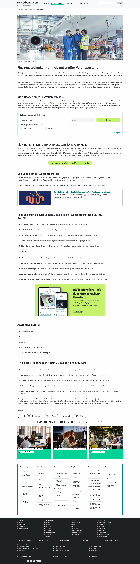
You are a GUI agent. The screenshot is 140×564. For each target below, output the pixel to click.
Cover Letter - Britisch (27, 498)
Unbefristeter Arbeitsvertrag (76, 486)
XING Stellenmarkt (96, 547)
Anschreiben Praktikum (27, 479)
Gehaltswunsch (76, 512)
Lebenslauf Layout (111, 474)
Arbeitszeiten (76, 470)
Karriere (70, 4)
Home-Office (25, 128)
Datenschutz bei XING (61, 556)
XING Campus (58, 548)
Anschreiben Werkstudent (25, 482)
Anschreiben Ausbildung (27, 486)
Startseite (20, 9)
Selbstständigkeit (50, 532)
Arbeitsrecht (75, 534)
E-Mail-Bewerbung (94, 470)
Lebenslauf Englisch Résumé (111, 478)
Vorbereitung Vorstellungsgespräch (95, 503)
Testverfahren (102, 532)
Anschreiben (22, 524)
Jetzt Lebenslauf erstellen (59, 163)
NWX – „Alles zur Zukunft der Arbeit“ (29, 548)
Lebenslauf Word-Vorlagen (26, 470)
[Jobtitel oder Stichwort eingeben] (44, 120)
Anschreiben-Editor (60, 547)
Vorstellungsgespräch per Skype (95, 508)
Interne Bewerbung (94, 480)
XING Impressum (43, 540)
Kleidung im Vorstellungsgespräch (95, 499)
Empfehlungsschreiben (95, 483)
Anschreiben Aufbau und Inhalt (44, 483)
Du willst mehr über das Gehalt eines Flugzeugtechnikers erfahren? (82, 191)
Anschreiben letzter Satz (43, 491)
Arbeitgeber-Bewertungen (62, 550)
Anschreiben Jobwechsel (27, 490)
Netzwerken (49, 534)
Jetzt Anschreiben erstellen (81, 163)
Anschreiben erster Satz (44, 487)
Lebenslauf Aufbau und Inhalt (112, 470)
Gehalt (74, 526)
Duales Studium (59, 498)
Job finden (108, 120)
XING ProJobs (22, 550)
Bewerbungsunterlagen (61, 473)
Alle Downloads (103, 536)
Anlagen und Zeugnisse (95, 473)
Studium (58, 495)
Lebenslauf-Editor (24, 547)
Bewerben (45, 4)
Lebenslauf (22, 526)
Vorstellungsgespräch (25, 528)
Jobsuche (48, 528)
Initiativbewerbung (60, 477)
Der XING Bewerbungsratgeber (78, 490)
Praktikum (58, 502)
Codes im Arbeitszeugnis (76, 501)
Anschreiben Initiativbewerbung (26, 475)
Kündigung (75, 505)
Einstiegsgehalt (76, 508)
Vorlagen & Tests (81, 4)
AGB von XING (94, 556)
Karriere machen (76, 524)
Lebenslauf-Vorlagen (104, 524)
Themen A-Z (84, 540)
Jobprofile (40, 9)
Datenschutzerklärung (25, 556)
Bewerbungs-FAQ (64, 540)
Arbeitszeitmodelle (77, 473)
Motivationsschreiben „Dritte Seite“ (44, 504)
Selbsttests (102, 530)
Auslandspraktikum (60, 505)
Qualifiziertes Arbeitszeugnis (59, 480)
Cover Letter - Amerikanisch (25, 494)
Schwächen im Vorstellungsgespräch (95, 495)
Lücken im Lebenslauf (112, 482)
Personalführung (76, 532)
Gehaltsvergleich (95, 550)
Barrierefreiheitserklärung (24, 540)
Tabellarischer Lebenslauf (110, 486)
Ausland (48, 536)
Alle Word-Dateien (104, 534)
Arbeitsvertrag (59, 470)
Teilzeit (49, 128)
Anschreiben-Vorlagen (105, 522)
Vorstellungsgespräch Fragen (95, 490)
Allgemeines (22, 522)
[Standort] (83, 120)
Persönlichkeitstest (43, 473)
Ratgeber (101, 526)
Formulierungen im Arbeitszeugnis (77, 477)
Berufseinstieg (76, 522)
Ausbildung (58, 492)
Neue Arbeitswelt (77, 530)
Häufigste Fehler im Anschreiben (43, 500)
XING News (93, 548)
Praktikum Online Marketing (110, 540)
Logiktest (41, 477)
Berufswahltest (42, 470)
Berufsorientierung (58, 4)
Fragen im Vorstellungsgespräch (61, 485)
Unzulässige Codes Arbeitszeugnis (77, 481)
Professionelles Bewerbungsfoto (111, 490)
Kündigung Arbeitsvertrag (25, 502)
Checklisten (102, 528)
